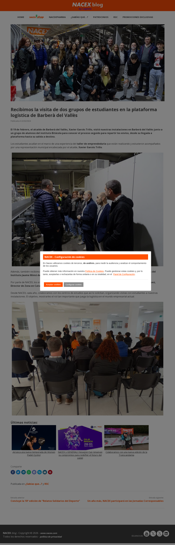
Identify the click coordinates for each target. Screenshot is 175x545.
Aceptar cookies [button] (53, 284)
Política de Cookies (94, 271)
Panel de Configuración (124, 274)
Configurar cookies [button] (74, 284)
